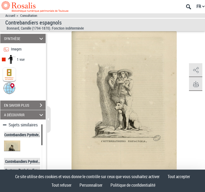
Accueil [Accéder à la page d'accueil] (10, 15)
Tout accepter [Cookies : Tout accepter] (179, 176)
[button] (9, 87)
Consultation (28, 15)
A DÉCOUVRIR (24, 114)
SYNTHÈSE (24, 38)
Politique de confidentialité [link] (133, 185)
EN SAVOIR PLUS (25, 105)
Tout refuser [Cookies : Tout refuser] (62, 185)
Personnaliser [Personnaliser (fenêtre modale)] (91, 185)
